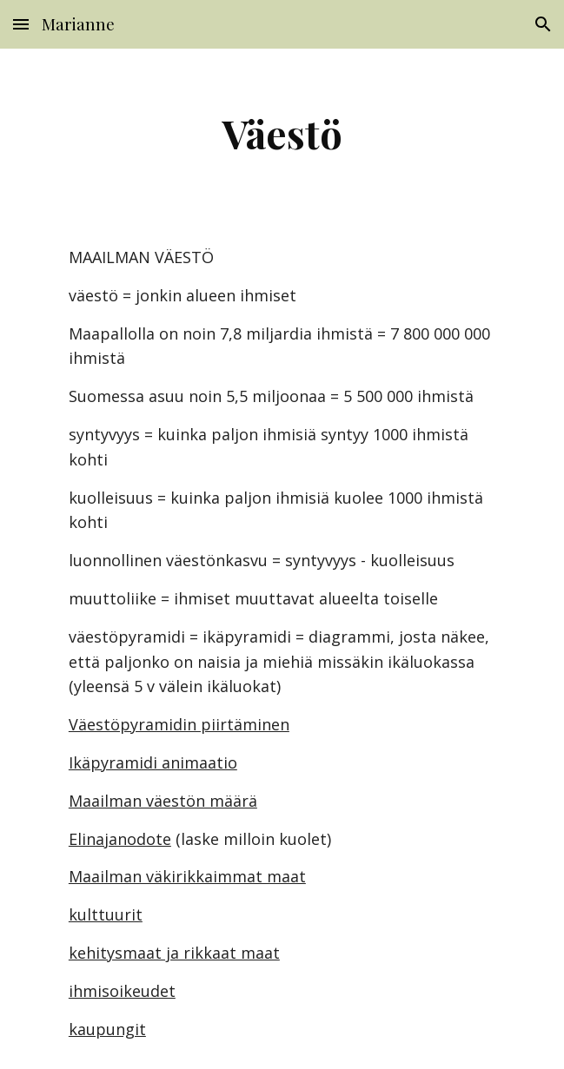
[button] (21, 24)
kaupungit (107, 1029)
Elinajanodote (120, 838)
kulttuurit (106, 914)
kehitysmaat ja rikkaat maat (174, 952)
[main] (282, 133)
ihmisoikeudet (122, 990)
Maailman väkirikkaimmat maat (187, 876)
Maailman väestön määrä (163, 800)
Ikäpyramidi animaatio (153, 762)
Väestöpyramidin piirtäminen (179, 724)
